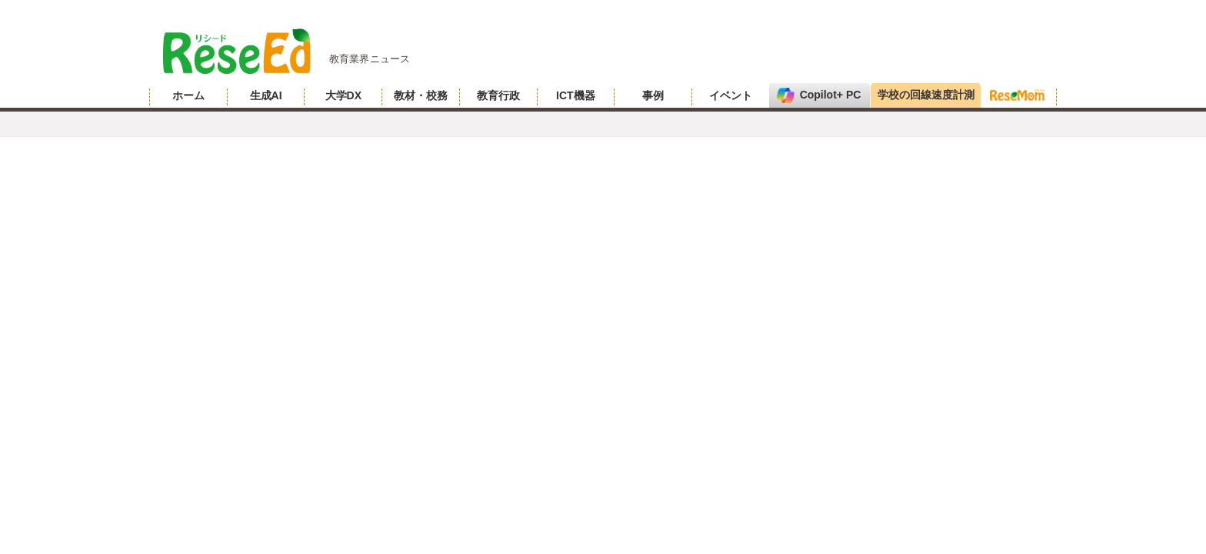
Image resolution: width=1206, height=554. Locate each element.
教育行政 (498, 95)
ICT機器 (575, 95)
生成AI (266, 95)
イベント (730, 95)
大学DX (343, 95)
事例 (653, 95)
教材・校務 (421, 95)
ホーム (188, 95)
